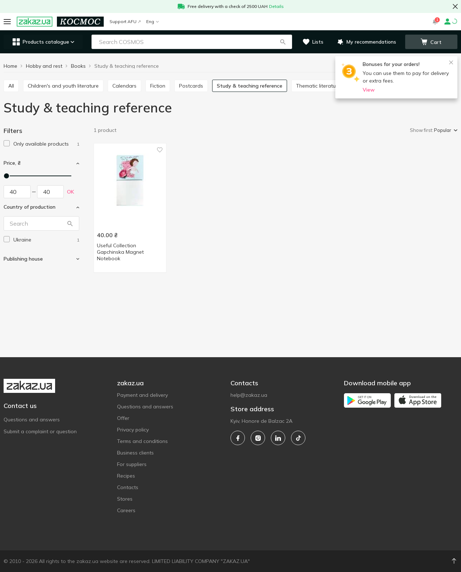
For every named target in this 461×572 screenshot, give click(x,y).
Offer (123, 418)
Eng (152, 21)
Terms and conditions (142, 441)
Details (276, 6)
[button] (282, 41)
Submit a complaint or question (40, 431)
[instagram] (258, 438)
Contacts (127, 487)
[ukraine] (46, 240)
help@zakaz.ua (248, 395)
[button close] (455, 6)
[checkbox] (7, 143)
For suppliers (132, 464)
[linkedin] (278, 438)
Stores (125, 499)
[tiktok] (298, 438)
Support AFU (124, 21)
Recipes (126, 476)
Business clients (135, 452)
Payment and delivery (142, 395)
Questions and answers (32, 419)
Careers (126, 510)
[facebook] (237, 438)
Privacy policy (133, 429)
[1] (46, 144)
